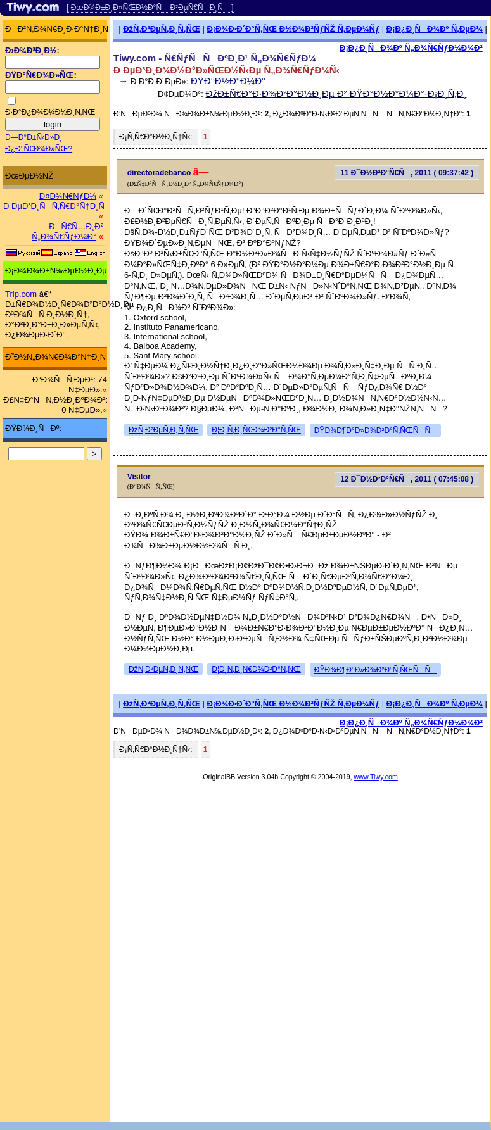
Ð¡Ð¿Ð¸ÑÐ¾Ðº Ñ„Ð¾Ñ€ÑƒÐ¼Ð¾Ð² (411, 48)
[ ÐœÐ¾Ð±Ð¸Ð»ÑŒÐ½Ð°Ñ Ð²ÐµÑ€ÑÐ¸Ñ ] (150, 7)
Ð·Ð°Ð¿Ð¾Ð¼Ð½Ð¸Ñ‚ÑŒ (50, 112)
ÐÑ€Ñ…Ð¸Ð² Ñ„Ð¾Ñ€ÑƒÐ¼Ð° (67, 231)
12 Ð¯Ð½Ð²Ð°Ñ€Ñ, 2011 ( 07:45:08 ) (406, 479)
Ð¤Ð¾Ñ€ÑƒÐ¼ (67, 196)
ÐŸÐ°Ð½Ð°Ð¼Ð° (228, 80)
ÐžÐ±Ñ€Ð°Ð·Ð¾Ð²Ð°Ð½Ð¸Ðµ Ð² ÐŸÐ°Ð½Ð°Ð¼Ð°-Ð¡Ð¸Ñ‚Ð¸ (336, 93)
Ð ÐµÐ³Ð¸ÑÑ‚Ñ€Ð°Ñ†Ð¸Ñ (57, 206)
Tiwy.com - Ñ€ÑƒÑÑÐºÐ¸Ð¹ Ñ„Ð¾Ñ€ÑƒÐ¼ (214, 58)
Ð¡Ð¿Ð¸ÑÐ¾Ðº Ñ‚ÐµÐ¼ (434, 29)
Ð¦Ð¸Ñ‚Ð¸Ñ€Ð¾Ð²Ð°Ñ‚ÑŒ (256, 429)
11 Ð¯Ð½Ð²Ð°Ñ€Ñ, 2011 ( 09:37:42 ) (406, 172)
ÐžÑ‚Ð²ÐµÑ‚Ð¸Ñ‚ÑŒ (161, 29)
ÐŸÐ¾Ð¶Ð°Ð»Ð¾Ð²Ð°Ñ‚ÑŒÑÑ (375, 430)
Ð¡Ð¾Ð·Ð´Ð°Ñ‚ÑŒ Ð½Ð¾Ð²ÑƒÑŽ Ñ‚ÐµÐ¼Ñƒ (293, 29)
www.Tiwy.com (376, 777)
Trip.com (21, 294)
